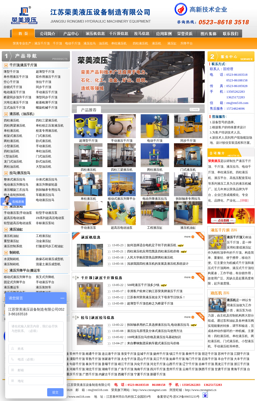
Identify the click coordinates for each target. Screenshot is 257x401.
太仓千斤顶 (128, 359)
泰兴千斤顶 (93, 364)
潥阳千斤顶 (77, 359)
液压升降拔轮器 (46, 184)
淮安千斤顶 (128, 354)
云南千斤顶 (190, 369)
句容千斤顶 (77, 364)
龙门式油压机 (13, 161)
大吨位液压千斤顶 (16, 102)
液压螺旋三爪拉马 (16, 190)
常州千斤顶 (77, 354)
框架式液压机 (13, 136)
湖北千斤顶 (93, 369)
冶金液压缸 (43, 241)
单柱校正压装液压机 (50, 125)
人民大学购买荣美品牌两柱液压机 (150, 257)
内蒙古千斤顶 (108, 374)
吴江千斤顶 (161, 359)
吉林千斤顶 (206, 364)
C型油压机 (11, 156)
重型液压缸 (11, 241)
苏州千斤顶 (225, 354)
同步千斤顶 (43, 87)
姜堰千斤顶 (109, 364)
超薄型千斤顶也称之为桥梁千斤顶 (150, 303)
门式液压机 (43, 136)
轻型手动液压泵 (46, 213)
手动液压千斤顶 (46, 92)
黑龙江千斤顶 (224, 364)
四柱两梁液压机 (14, 125)
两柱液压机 (11, 141)
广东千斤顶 (125, 369)
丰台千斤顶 (225, 359)
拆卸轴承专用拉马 (48, 190)
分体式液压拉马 (46, 179)
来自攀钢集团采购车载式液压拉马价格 (153, 343)
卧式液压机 (43, 141)
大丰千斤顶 (241, 359)
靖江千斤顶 (125, 364)
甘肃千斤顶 (222, 369)
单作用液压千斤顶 (16, 77)
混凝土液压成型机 (48, 264)
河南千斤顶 (77, 369)
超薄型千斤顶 (45, 71)
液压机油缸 (11, 236)
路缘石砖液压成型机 (50, 259)
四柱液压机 (11, 120)
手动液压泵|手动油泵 (18, 213)
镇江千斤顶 (177, 354)
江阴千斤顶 (241, 354)
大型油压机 (43, 166)
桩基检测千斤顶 (46, 102)
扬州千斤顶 (161, 354)
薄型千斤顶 (11, 71)
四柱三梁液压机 (46, 120)
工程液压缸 (43, 236)
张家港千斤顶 (111, 359)
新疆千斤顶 (158, 374)
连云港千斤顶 (111, 354)
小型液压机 (11, 146)
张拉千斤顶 (43, 82)
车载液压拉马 (45, 195)
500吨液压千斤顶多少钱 (143, 285)
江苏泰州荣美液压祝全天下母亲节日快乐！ (156, 297)
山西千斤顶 (174, 364)
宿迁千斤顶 (209, 354)
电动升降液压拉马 (154, 198)
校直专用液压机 (46, 130)
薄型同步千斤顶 (46, 97)
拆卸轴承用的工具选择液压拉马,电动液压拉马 (158, 325)
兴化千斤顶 (141, 364)
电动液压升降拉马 (16, 184)
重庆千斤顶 (74, 374)
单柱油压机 (43, 151)
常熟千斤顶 (93, 359)
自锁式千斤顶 (13, 87)
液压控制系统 (13, 246)
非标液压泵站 (45, 223)
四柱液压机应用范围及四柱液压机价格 (153, 251)
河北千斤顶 (158, 364)
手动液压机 (43, 146)
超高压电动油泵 (14, 218)
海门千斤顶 (193, 359)
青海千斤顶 (238, 369)
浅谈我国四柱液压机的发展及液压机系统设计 (158, 263)
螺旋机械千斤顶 (46, 107)
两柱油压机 (11, 166)
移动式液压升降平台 (18, 277)
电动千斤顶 (154, 140)
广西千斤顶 (90, 374)
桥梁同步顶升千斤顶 (17, 97)
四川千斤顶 (158, 369)
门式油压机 (43, 156)
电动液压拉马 (45, 200)
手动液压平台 (45, 282)
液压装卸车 (43, 287)
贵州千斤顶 (174, 369)
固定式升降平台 (14, 282)
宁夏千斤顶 (141, 374)
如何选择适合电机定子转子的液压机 (151, 245)
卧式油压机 (43, 161)
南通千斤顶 (93, 354)
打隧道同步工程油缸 (50, 246)
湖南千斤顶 (109, 369)
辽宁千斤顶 (190, 364)
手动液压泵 (88, 228)
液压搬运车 (11, 287)
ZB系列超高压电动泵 (50, 218)
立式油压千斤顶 (14, 107)
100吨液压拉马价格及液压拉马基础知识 (154, 337)
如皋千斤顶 (177, 359)
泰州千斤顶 (193, 354)
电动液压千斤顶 (14, 92)
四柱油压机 (11, 151)
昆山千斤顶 (144, 359)
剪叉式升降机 (45, 277)
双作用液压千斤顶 (48, 77)
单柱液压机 (11, 130)
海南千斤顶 (141, 369)
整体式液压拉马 (14, 179)
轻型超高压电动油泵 (18, 223)
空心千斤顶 (11, 82)
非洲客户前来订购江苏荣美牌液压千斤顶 (154, 291)
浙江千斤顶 (241, 364)
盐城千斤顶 (144, 354)
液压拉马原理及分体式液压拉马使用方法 (154, 331)
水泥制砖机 (11, 259)
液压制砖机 (11, 264)
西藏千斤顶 (125, 374)
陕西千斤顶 (206, 369)
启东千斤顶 (209, 359)
